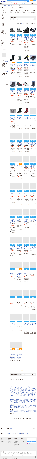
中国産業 (14, 386)
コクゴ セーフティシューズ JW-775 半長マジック (12, 91)
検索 (28, 1)
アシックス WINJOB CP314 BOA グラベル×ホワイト (19, 37)
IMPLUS (12, 392)
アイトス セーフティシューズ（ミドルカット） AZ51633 (19, 220)
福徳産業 (26, 389)
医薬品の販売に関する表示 (16, 446)
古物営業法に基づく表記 (16, 443)
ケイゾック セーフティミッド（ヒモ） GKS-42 (33, 300)
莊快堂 (13, 393)
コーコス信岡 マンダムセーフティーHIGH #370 (19, 300)
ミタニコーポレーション (23, 390)
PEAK (34, 394)
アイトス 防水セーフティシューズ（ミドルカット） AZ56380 (33, 220)
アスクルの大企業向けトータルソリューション (23, 445)
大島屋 (32, 394)
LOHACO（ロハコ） (23, 439)
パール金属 (14, 388)
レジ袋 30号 (23, 433)
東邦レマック (23, 392)
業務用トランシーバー (28, 400)
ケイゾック (24, 393)
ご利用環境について (16, 441)
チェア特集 (10, 453)
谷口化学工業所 (20, 393)
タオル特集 (31, 453)
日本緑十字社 (26, 387)
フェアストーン (32, 392)
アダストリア (28, 395)
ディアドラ (29, 386)
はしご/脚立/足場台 (15, 406)
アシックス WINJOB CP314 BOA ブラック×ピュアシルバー (12, 37)
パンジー (30, 388)
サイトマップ (15, 439)
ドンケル (12, 387)
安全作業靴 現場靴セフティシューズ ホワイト (26, 91)
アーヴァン (15, 395)
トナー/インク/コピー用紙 (21, 410)
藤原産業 (18, 389)
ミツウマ (29, 390)
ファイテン (32, 389)
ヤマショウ (27, 392)
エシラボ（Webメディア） (23, 444)
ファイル (16, 410)
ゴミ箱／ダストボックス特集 (18, 453)
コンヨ (21, 394)
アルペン (31, 391)
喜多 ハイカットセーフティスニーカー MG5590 (12, 247)
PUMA (29, 389)
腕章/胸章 (34, 400)
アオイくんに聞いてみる (32, 441)
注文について (2, 439)
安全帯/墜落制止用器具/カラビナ (16, 402)
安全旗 (24, 400)
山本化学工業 (19, 391)
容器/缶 (23, 406)
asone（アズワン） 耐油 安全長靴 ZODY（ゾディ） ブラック (33, 91)
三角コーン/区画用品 (12, 399)
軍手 (28, 401)
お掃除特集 (22, 453)
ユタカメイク (23, 391)
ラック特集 (13, 453)
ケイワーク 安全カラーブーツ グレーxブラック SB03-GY (19, 65)
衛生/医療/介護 (34, 411)
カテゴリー (1, 3)
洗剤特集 (25, 453)
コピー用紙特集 (2, 452)
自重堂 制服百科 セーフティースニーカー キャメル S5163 (12, 143)
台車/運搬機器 (11, 405)
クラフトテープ (13, 433)
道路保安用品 (31, 399)
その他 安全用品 (23, 402)
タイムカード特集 (17, 452)
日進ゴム (22, 387)
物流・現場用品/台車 (5, 5)
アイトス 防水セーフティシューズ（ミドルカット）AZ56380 (33, 272)
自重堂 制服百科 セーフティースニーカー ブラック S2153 (19, 143)
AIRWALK (11, 396)
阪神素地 (18, 388)
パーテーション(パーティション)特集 (5, 453)
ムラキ (12, 391)
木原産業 (29, 394)
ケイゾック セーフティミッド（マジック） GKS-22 (19, 324)
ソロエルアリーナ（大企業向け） (23, 440)
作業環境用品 (27, 407)
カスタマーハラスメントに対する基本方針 (10, 442)
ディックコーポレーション (24, 386)
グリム (34, 391)
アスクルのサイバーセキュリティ (10, 443)
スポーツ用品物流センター (12, 357)
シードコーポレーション (30, 393)
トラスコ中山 (33, 386)
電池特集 (14, 452)
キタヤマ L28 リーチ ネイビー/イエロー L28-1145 (26, 65)
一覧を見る (11, 428)
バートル (21, 388)
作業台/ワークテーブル (20, 405)
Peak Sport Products (13, 389)
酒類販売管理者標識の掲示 (16, 445)
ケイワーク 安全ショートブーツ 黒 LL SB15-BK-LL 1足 (12, 65)
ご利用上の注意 (16, 442)
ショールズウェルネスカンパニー (22, 395)
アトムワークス (17, 394)
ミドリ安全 (32, 390)
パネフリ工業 (33, 388)
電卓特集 (11, 452)
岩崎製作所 (25, 394)
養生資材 (19, 406)
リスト (18, 23)
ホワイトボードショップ (26, 452)
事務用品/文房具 (11, 410)
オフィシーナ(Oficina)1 (19, 276)
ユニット (28, 391)
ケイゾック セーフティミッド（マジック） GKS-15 (12, 324)
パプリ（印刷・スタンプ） (23, 441)
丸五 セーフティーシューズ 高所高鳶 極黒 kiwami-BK (33, 118)
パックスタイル (25, 388)
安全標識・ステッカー (26, 399)
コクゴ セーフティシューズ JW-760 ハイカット (33, 65)
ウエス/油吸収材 (22, 407)
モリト (15, 391)
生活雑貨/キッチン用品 (22, 411)
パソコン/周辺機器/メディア (29, 410)
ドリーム (19, 387)
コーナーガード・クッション (19, 399)
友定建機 (15, 387)
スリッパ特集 (27, 453)
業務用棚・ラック (26, 405)
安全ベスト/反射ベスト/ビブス (15, 400)
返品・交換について (3, 441)
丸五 (18, 390)
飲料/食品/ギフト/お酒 (28, 411)
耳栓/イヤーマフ (25, 401)
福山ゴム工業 (22, 389)
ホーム (1, 5)
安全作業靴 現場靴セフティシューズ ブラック (19, 91)
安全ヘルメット (12, 401)
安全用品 (9, 5)
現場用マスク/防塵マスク (19, 401)
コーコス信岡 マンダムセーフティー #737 (12, 300)
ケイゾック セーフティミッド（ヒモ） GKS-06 (26, 300)
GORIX (12, 395)
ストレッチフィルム (19, 433)
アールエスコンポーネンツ (17, 392)
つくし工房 (18, 386)
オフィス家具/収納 (16, 411)
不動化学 (33, 395)
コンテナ (15, 405)
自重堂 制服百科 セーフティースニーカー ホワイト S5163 (33, 143)
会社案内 (9, 439)
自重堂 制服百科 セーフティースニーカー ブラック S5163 (26, 143)
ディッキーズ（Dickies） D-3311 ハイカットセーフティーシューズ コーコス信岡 (12, 221)
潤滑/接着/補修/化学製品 (16, 407)
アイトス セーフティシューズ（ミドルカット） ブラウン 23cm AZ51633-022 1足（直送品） (19, 273)
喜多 (16, 393)
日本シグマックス (31, 387)
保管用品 (31, 405)
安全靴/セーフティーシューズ (14, 5)
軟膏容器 (9, 433)
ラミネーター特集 (21, 452)
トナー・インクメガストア (7, 452)
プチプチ (28, 433)
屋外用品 (26, 406)
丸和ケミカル (15, 390)
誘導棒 (21, 400)
